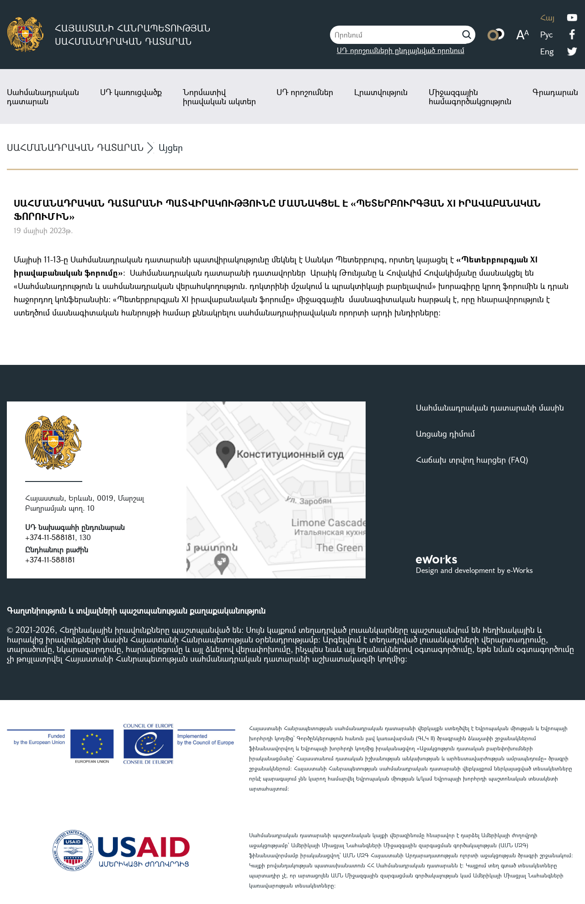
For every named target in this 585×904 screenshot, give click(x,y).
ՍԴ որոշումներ (305, 91)
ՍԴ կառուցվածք (131, 91)
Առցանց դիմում (445, 433)
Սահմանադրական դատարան (43, 96)
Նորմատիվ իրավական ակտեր (219, 96)
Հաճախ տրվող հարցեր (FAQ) (472, 459)
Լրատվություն (381, 91)
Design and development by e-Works (474, 570)
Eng (547, 51)
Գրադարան (555, 91)
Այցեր (171, 147)
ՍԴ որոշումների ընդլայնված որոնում (400, 50)
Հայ (547, 17)
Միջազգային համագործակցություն (470, 96)
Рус (546, 34)
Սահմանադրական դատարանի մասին (490, 407)
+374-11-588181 (50, 537)
